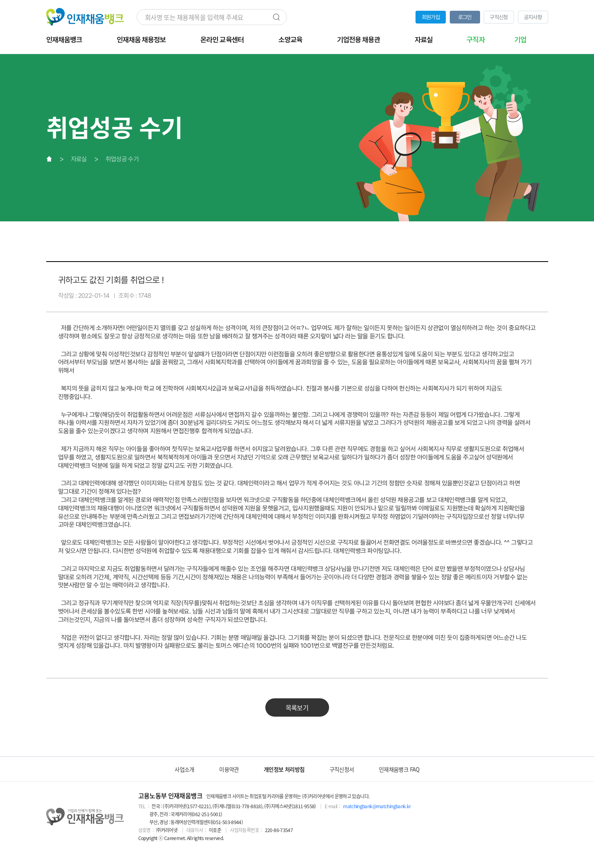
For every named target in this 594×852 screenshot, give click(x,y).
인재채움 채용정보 (141, 39)
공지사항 (533, 17)
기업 (520, 39)
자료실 (424, 39)
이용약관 (229, 769)
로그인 (465, 17)
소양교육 (290, 39)
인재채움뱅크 (64, 39)
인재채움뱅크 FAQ (399, 769)
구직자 (475, 39)
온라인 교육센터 (221, 39)
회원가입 (431, 17)
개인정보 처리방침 (284, 769)
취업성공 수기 (122, 159)
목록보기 (297, 707)
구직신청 (499, 17)
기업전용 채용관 (358, 39)
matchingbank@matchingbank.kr (377, 806)
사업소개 (184, 769)
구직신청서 (341, 769)
